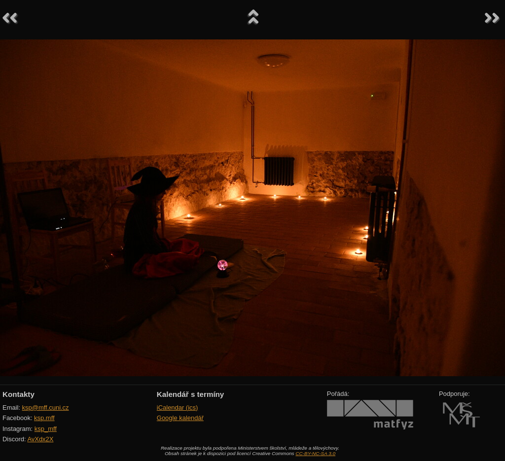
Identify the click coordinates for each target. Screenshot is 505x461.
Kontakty (18, 394)
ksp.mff (44, 418)
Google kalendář (180, 418)
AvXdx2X (40, 439)
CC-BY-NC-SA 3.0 (315, 453)
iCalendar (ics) (177, 407)
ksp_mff (46, 428)
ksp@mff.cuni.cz (45, 407)
